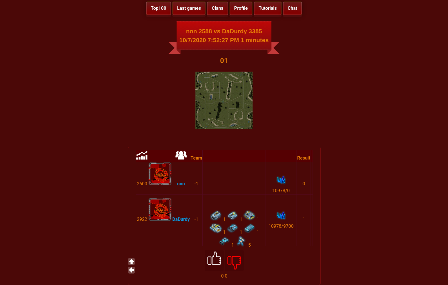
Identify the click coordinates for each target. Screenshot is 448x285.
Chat (292, 8)
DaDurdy (181, 219)
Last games (189, 8)
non (181, 183)
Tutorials (268, 8)
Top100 (158, 8)
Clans (217, 8)
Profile (241, 8)
